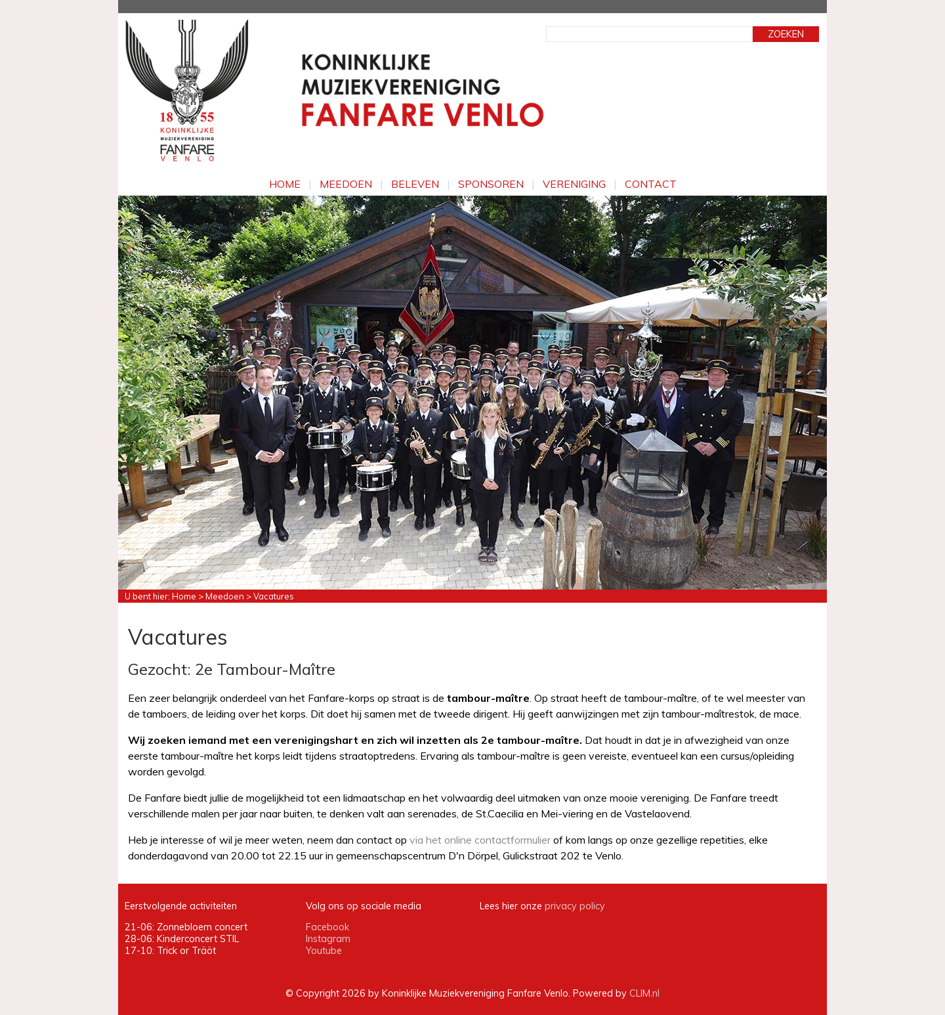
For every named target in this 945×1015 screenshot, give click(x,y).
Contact (651, 183)
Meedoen (346, 183)
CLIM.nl (644, 993)
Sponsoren (491, 183)
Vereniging (574, 183)
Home (285, 183)
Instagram (328, 939)
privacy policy (575, 906)
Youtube (324, 951)
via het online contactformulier (480, 839)
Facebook (327, 927)
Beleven (415, 183)
